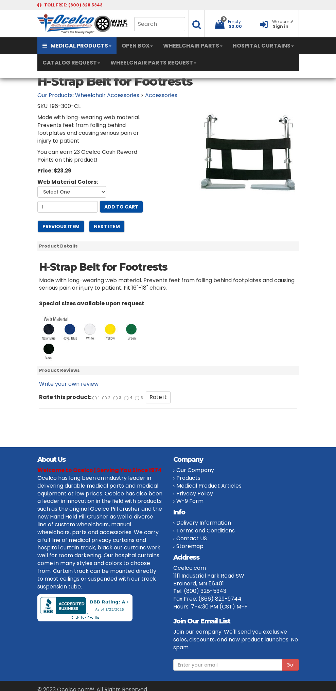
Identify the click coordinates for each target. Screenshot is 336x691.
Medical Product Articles (209, 486)
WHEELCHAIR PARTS (193, 46)
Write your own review (69, 384)
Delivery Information (203, 523)
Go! (290, 664)
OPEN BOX (137, 46)
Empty (234, 21)
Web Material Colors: (67, 182)
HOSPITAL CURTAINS (263, 46)
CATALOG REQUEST (71, 63)
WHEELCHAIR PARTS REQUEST (153, 63)
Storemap (190, 546)
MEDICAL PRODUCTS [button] (76, 46)
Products (188, 478)
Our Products (55, 95)
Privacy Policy (194, 493)
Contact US (191, 538)
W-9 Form (190, 501)
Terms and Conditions (205, 530)
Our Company (195, 470)
